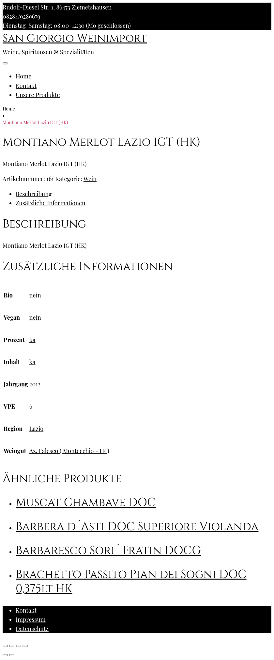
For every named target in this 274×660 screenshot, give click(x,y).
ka (32, 340)
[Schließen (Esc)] (5, 646)
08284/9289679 (21, 16)
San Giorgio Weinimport (75, 38)
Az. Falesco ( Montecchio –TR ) (69, 451)
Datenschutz (32, 629)
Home (23, 76)
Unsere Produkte (38, 95)
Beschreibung (34, 194)
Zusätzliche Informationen (50, 203)
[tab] (143, 193)
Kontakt (26, 86)
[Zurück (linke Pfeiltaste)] (5, 655)
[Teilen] (11, 646)
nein (35, 295)
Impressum (31, 619)
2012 (35, 384)
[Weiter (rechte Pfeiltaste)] (11, 655)
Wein (90, 179)
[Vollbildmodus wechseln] (18, 646)
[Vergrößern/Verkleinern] (25, 646)
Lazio (36, 428)
